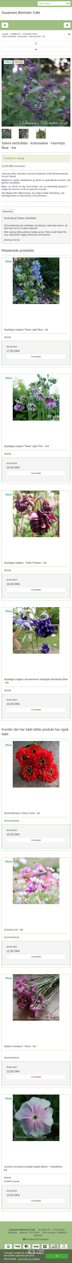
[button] (36, 43)
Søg (67, 3)
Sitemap (38, 1235)
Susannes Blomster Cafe (21, 13)
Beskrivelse (8, 211)
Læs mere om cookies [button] (29, 1259)
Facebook (29, 1239)
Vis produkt (36, 357)
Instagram (42, 1239)
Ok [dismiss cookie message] (57, 1256)
